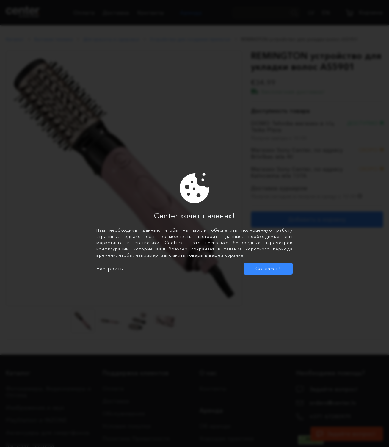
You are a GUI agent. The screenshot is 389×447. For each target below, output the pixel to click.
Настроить (109, 269)
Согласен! (268, 269)
